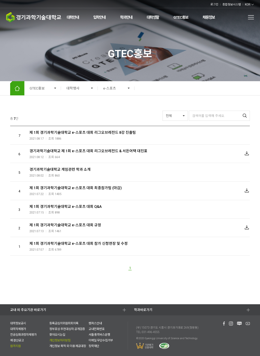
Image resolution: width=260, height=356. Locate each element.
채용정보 (209, 17)
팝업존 (241, 17)
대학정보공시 (18, 323)
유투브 (15, 4)
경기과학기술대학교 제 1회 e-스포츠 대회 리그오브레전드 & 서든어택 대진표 (88, 151)
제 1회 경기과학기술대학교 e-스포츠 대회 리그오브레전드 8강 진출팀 (82, 132)
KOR (247, 4)
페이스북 (7, 4)
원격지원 (15, 346)
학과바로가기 (143, 310)
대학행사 (72, 88)
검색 (232, 17)
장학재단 (94, 346)
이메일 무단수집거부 (101, 340)
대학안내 (73, 17)
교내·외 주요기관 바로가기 (28, 310)
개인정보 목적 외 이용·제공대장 (67, 346)
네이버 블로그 (11, 4)
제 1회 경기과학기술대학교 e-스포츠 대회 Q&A (65, 206)
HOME (17, 88)
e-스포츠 (109, 88)
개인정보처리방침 (59, 340)
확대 (218, 88)
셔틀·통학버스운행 (99, 335)
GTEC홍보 (180, 17)
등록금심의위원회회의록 (63, 323)
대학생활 (153, 17)
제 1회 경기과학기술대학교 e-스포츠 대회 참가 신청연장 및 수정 (78, 243)
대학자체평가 (18, 329)
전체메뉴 (251, 17)
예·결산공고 (17, 340)
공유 (241, 88)
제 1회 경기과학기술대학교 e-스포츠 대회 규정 (65, 225)
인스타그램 (19, 4)
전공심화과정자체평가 (23, 335)
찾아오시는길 (57, 335)
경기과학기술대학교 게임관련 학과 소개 (60, 169)
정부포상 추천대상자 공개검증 (67, 329)
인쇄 (233, 88)
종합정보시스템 (231, 4)
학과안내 (126, 17)
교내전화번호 (96, 329)
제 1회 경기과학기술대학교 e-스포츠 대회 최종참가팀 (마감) (75, 188)
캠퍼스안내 (95, 323)
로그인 (214, 4)
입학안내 (99, 17)
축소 (225, 88)
